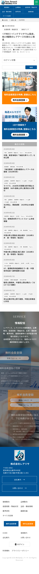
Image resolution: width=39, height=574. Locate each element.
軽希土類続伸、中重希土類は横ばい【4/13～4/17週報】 (19, 283)
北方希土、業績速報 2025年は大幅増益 (19, 205)
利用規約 (6, 550)
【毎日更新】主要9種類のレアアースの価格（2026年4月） (19, 170)
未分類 (27, 263)
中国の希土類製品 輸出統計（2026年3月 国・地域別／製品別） (19, 236)
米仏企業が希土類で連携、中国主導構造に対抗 (19, 300)
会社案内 (17, 479)
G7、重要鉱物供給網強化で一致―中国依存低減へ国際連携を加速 (19, 269)
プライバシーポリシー (20, 550)
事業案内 (24, 533)
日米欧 (6, 183)
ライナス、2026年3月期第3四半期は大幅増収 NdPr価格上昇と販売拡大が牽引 (19, 188)
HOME (5, 533)
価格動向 (6, 7)
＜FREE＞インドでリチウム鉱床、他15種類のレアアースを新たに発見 (19, 36)
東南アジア (25, 29)
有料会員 (28, 523)
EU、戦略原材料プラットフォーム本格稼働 (19, 219)
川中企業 (30, 181)
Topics (21, 152)
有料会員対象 (28, 152)
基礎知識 (31, 11)
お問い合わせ (17, 488)
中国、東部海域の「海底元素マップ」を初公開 (19, 156)
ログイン (20, 544)
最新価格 (12, 166)
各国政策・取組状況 (31, 7)
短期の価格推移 (14, 280)
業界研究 (18, 11)
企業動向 (18, 7)
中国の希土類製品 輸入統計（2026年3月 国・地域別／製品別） (19, 253)
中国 (5, 152)
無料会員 (11, 523)
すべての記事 (7, 16)
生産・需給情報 (6, 11)
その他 (6, 263)
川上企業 (24, 181)
